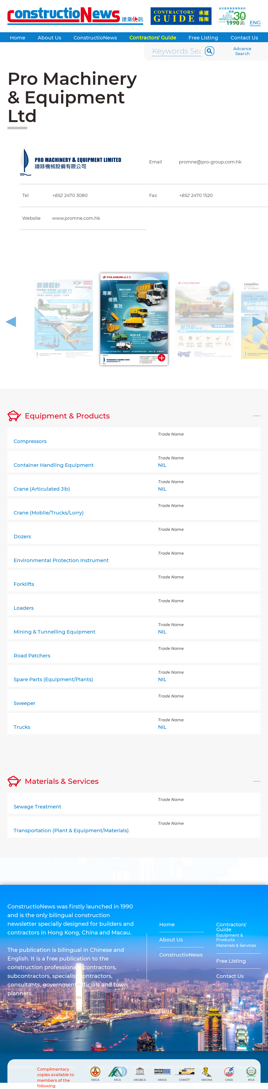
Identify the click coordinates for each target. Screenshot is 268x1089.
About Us (49, 38)
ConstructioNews (95, 38)
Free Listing (203, 38)
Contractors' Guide (152, 38)
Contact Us (244, 38)
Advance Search (242, 51)
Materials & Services (236, 945)
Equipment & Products (229, 937)
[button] (11, 320)
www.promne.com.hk (76, 218)
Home (17, 38)
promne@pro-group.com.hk (210, 162)
